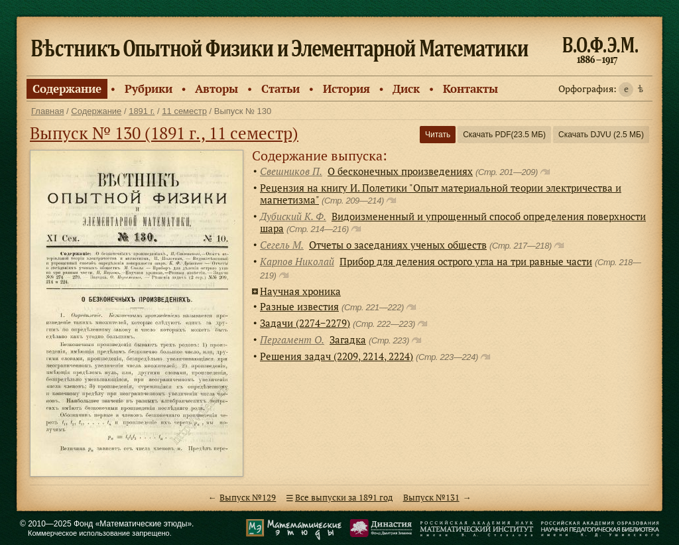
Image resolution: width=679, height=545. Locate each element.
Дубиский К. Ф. (293, 216)
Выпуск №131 (431, 497)
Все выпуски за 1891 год (344, 497)
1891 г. (141, 111)
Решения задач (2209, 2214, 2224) (336, 356)
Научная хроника (300, 291)
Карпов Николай (297, 261)
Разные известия (299, 306)
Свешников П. (291, 171)
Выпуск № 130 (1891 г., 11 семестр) (164, 133)
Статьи (280, 88)
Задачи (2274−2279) (305, 323)
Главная (47, 111)
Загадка (348, 339)
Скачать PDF (504, 134)
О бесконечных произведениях (400, 171)
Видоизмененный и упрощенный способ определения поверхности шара (453, 222)
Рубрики (148, 88)
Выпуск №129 (247, 497)
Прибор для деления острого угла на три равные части (466, 261)
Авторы (216, 88)
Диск (406, 88)
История (346, 88)
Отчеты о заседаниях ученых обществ (398, 244)
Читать (437, 134)
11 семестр (184, 111)
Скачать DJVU (601, 134)
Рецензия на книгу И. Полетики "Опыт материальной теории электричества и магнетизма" (440, 193)
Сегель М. (282, 244)
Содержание (66, 88)
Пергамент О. (292, 339)
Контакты (470, 88)
